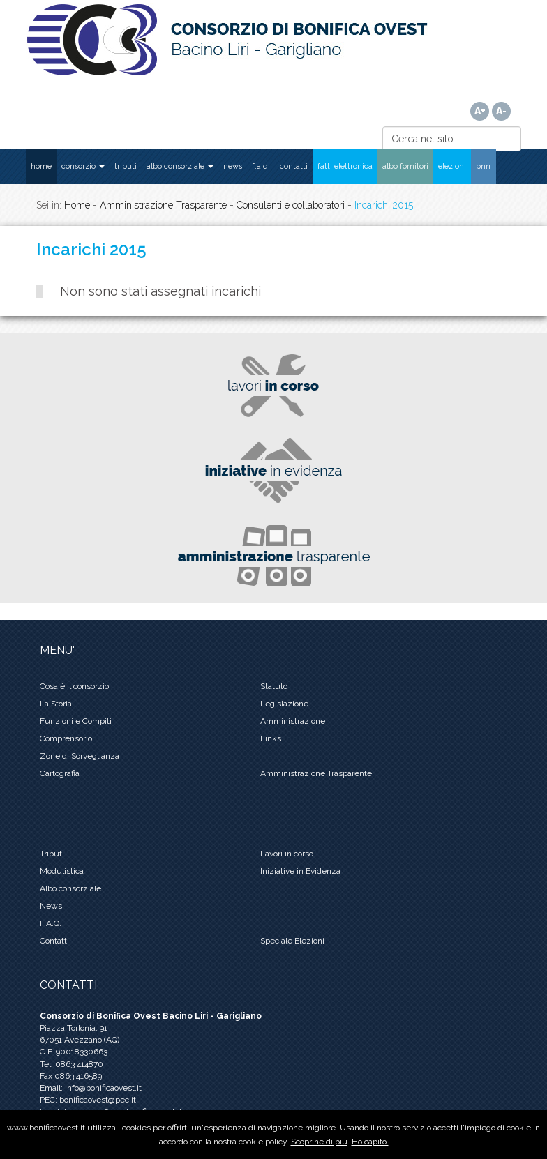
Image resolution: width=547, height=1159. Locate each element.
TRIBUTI (125, 166)
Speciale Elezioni (292, 941)
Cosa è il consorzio (74, 686)
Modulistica (62, 871)
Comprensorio (66, 738)
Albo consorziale (70, 888)
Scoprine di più (319, 1141)
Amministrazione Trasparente (163, 205)
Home (77, 205)
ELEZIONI (452, 166)
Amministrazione (292, 721)
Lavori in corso (286, 853)
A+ (480, 110)
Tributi (52, 853)
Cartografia (60, 773)
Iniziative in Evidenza (300, 871)
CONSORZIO (83, 166)
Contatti (54, 941)
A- (501, 110)
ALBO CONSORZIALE (180, 166)
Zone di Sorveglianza (79, 756)
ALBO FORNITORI (405, 166)
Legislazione (284, 704)
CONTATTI (294, 166)
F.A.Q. (261, 166)
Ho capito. (370, 1141)
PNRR (483, 166)
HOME (41, 166)
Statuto (273, 686)
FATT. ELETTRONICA (345, 166)
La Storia (56, 704)
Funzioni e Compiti (76, 721)
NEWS (232, 166)
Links (270, 738)
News (51, 906)
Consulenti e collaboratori (291, 205)
